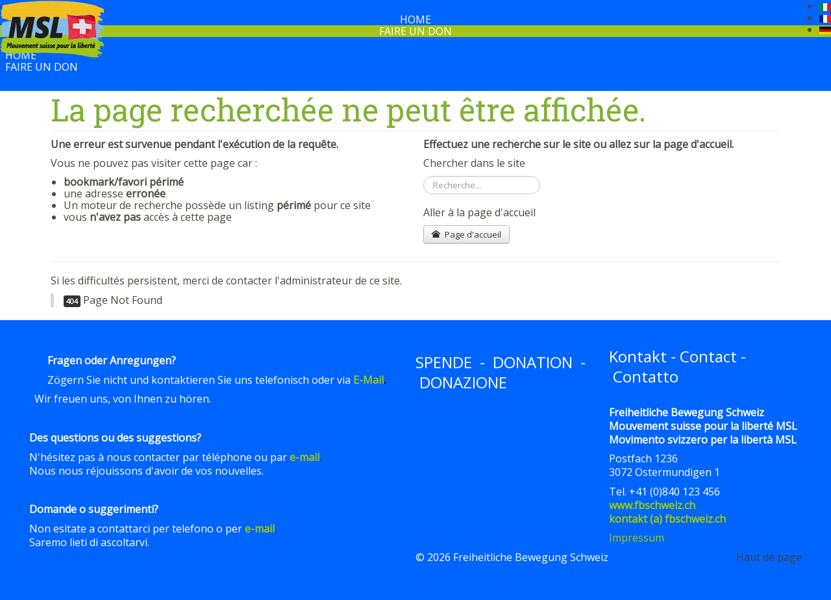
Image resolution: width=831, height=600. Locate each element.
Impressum (636, 538)
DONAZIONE (463, 382)
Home (20, 55)
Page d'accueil (466, 234)
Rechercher (423, 176)
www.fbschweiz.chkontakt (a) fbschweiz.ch (667, 512)
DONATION (533, 362)
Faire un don (415, 31)
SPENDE (444, 362)
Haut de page (769, 557)
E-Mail (368, 380)
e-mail (304, 457)
